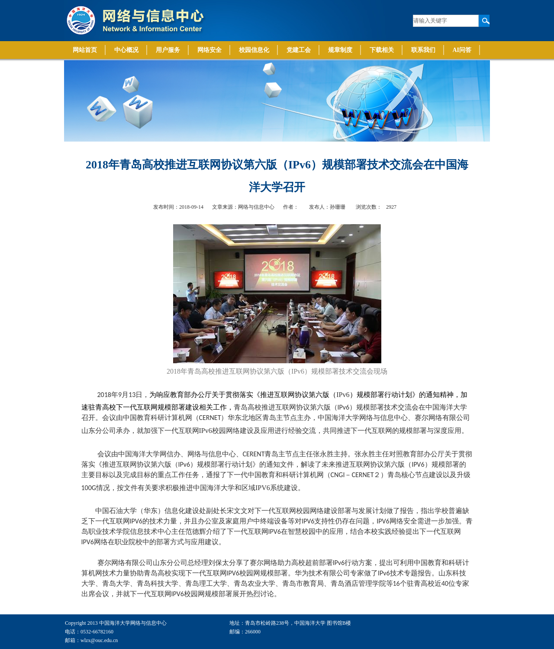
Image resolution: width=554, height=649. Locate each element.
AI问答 (462, 50)
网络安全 (209, 50)
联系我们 (423, 50)
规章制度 (340, 50)
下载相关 (382, 50)
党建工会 (299, 50)
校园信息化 (254, 50)
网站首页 (85, 50)
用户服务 (168, 50)
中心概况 (126, 50)
